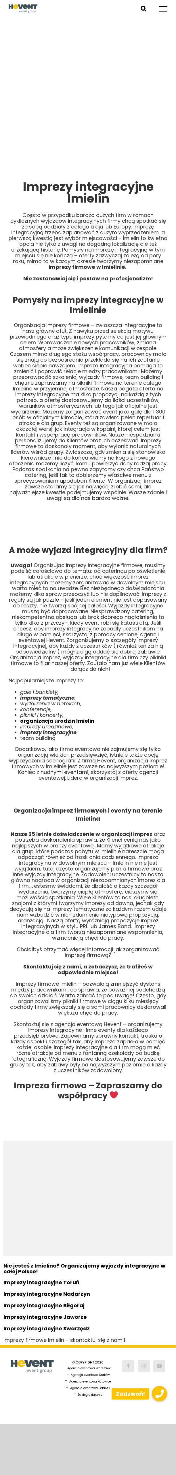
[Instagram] (144, 1366)
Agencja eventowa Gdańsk (90, 1388)
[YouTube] (159, 1366)
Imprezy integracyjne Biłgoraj (44, 1305)
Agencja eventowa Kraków (90, 1375)
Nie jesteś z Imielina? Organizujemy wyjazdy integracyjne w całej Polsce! (84, 1268)
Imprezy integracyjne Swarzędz (46, 1328)
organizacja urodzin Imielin (57, 720)
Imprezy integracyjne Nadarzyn (46, 1294)
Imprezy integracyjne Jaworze (45, 1317)
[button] (159, 1393)
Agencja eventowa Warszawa (89, 1368)
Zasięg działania (90, 1395)
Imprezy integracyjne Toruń (41, 1282)
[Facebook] (128, 1366)
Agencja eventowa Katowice (90, 1381)
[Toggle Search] (143, 9)
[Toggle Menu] (163, 9)
